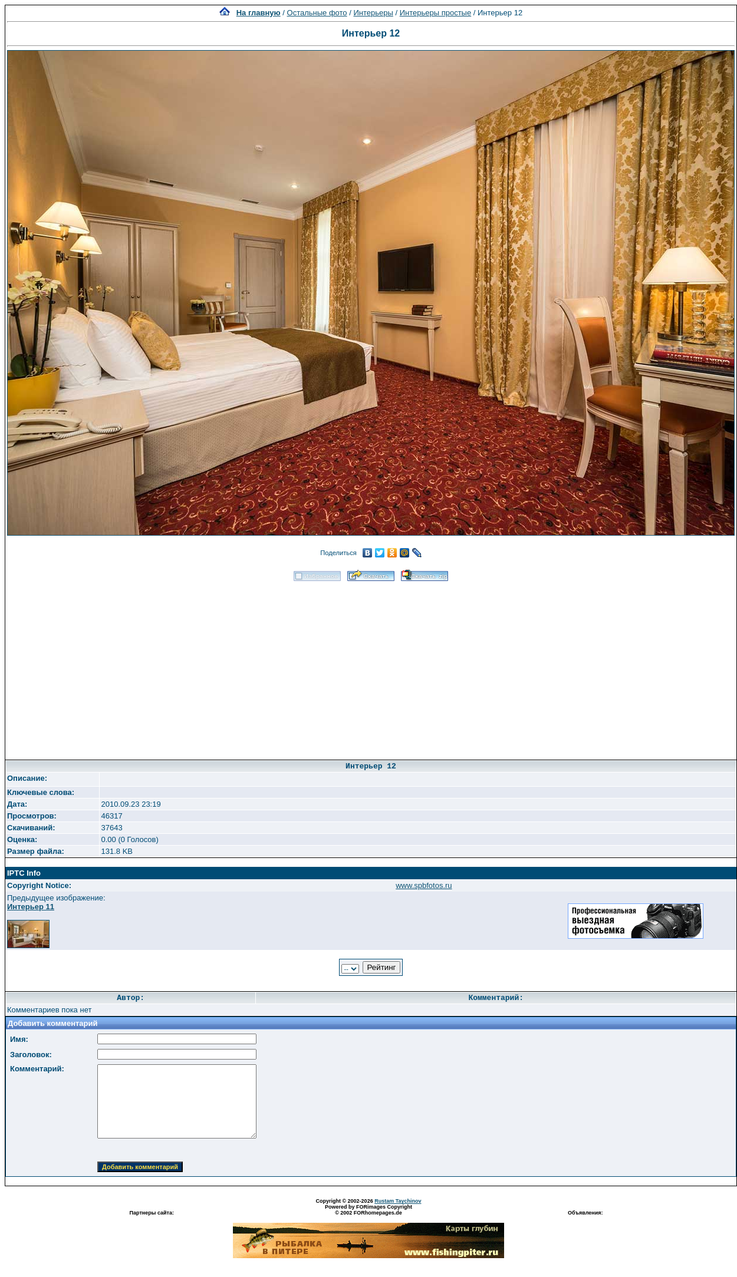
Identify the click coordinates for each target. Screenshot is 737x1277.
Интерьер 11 (30, 906)
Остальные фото (317, 12)
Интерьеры (373, 12)
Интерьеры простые (436, 12)
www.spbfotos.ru (424, 885)
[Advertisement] (371, 666)
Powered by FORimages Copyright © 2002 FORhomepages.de (368, 1210)
